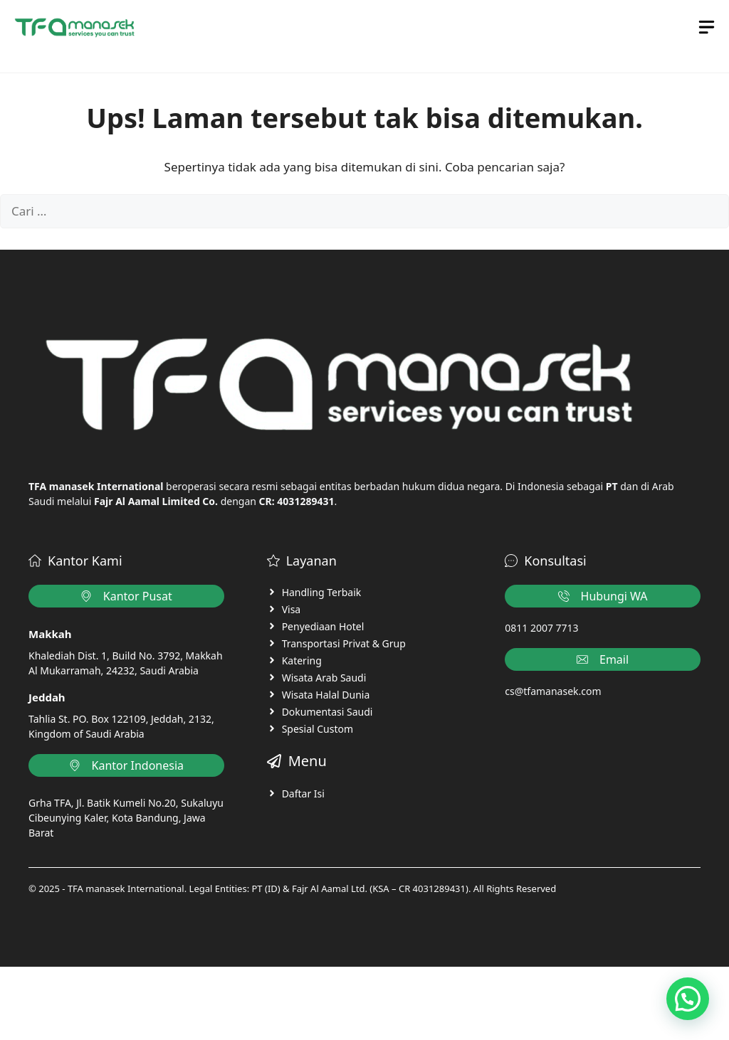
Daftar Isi (303, 793)
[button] (687, 998)
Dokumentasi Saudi (327, 711)
